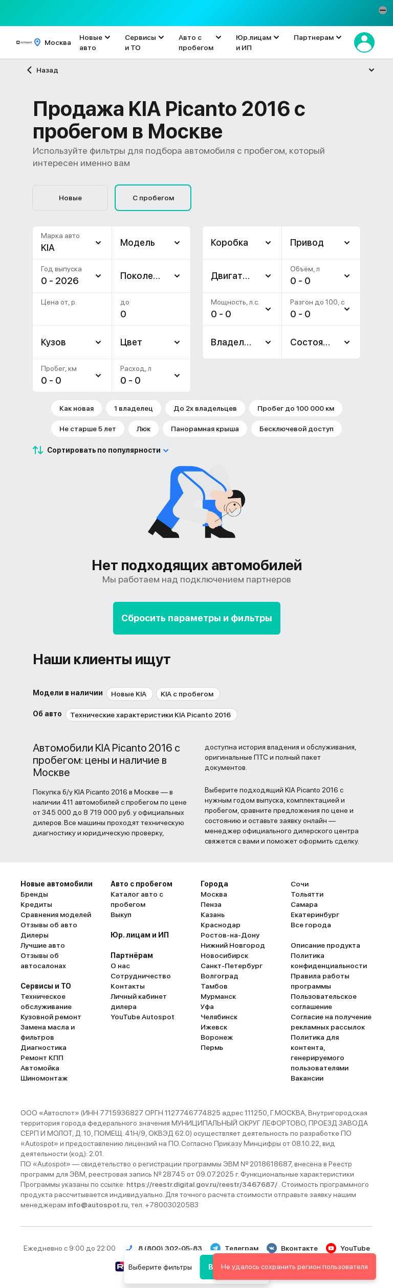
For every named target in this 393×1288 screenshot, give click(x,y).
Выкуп (121, 914)
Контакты (128, 986)
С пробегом (153, 198)
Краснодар (221, 925)
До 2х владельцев (205, 408)
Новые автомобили (56, 884)
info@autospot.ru (98, 1205)
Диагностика (43, 1047)
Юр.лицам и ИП (253, 42)
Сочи (300, 884)
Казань (213, 914)
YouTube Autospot (142, 1017)
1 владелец (133, 408)
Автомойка (39, 1068)
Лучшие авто (42, 945)
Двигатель (234, 275)
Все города (311, 925)
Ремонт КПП (41, 1057)
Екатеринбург (315, 914)
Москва (214, 894)
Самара (304, 904)
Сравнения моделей (55, 914)
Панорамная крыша (205, 429)
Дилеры (34, 935)
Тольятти (307, 894)
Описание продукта (325, 945)
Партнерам (314, 37)
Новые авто (90, 42)
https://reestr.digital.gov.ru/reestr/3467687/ (202, 1184)
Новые (70, 198)
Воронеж (217, 1037)
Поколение (144, 275)
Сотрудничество (141, 976)
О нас (120, 966)
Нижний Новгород (233, 945)
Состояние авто (325, 342)
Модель (137, 242)
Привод (307, 242)
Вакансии (307, 1078)
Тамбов (214, 986)
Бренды (34, 894)
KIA (48, 247)
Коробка (229, 242)
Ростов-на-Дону (230, 935)
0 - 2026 (60, 280)
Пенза (211, 904)
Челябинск (219, 1017)
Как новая (76, 408)
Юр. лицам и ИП (140, 935)
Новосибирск (224, 955)
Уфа (207, 1006)
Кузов (53, 342)
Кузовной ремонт (50, 1017)
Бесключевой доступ (296, 429)
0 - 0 (51, 380)
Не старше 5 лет (87, 429)
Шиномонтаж (44, 1078)
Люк (143, 429)
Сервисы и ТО (140, 42)
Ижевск (214, 1027)
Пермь (212, 1047)
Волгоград (219, 976)
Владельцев (238, 342)
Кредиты (36, 904)
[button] (383, 10)
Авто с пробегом (196, 42)
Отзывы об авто (48, 925)
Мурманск (218, 996)
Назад (41, 70)
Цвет (131, 342)
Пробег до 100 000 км (295, 408)
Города (214, 884)
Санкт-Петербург (232, 966)
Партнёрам (132, 955)
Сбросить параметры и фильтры (196, 618)
